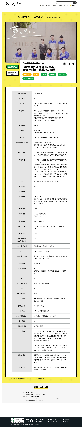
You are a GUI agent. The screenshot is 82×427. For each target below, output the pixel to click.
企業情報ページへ (13, 73)
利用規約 (40, 421)
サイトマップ (68, 421)
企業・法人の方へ (54, 419)
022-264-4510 (33, 396)
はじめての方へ (41, 419)
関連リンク (67, 419)
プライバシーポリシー (54, 421)
